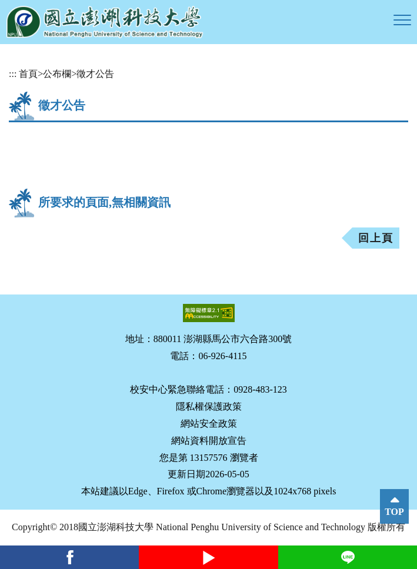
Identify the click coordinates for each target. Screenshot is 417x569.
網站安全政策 (209, 424)
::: (12, 74)
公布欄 (57, 74)
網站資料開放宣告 (208, 441)
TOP (394, 512)
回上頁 (375, 238)
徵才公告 (95, 74)
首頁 (28, 74)
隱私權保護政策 (209, 406)
